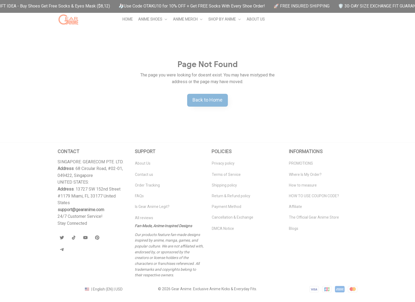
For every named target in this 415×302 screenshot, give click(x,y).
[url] (81, 209)
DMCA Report (69, 289)
